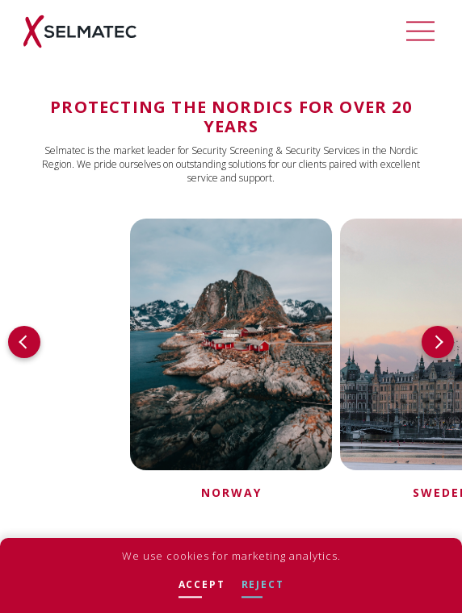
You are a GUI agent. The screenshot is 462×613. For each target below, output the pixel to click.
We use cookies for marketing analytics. (231, 555)
